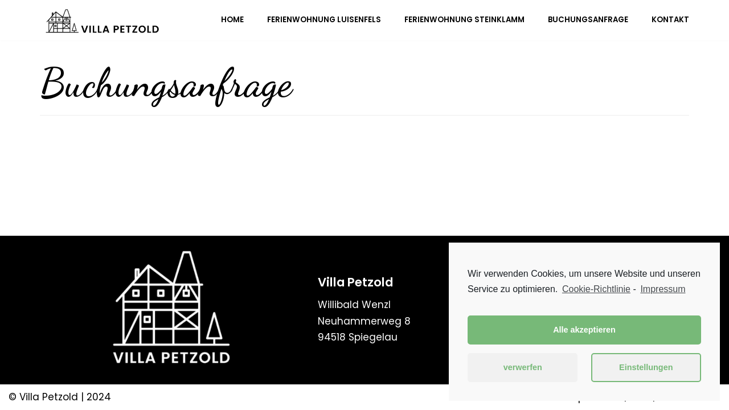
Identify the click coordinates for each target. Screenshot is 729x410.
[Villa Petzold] (102, 20)
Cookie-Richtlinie (596, 289)
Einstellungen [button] (646, 367)
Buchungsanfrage (588, 20)
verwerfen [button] (522, 367)
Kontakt (670, 20)
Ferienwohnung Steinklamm (464, 20)
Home (232, 20)
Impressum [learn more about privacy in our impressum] (662, 289)
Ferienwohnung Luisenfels (324, 20)
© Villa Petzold (43, 397)
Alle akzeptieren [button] (584, 329)
